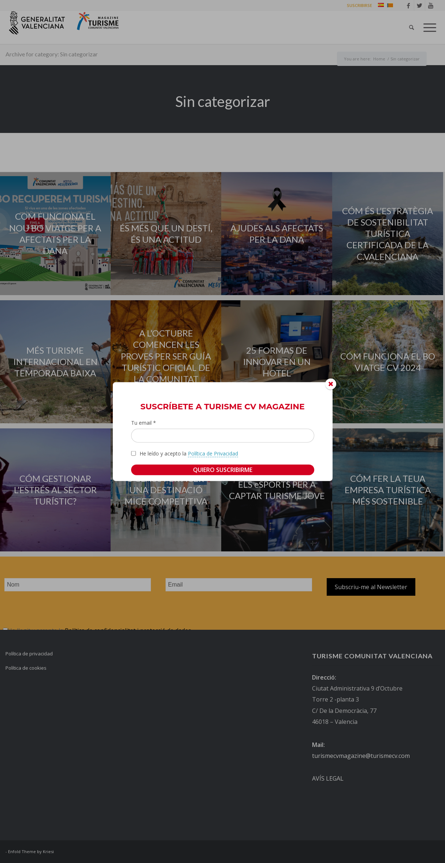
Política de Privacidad (213, 453)
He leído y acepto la (189, 453)
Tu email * (143, 422)
